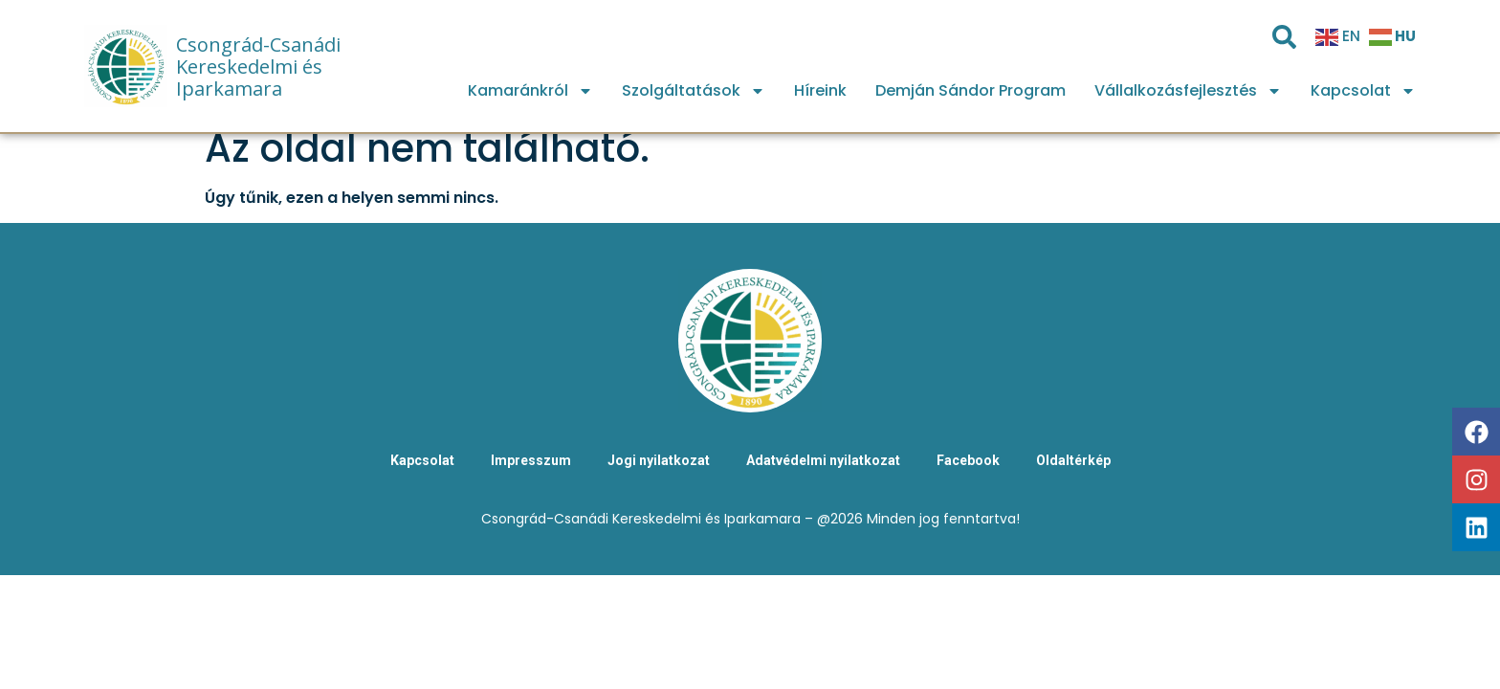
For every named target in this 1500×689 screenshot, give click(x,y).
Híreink (820, 90)
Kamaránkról (530, 91)
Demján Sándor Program (970, 90)
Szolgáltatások (693, 91)
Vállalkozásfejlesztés (1188, 91)
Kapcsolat (1363, 91)
